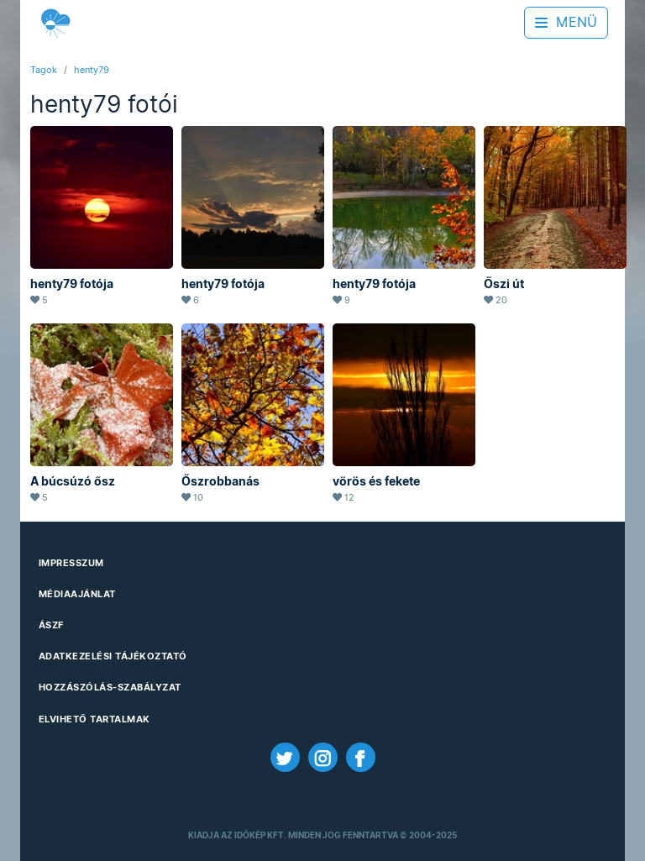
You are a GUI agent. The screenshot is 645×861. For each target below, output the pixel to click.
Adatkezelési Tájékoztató (113, 656)
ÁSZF (51, 625)
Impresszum (71, 563)
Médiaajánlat (77, 594)
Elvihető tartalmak (94, 719)
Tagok (43, 70)
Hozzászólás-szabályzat (110, 687)
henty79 (91, 70)
